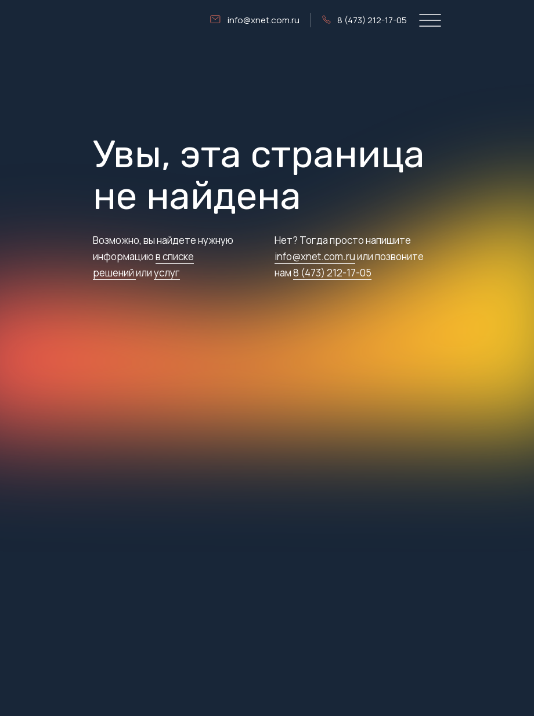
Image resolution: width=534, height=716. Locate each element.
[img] (116, 20)
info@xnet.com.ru (315, 256)
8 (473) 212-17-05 (332, 272)
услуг (167, 272)
